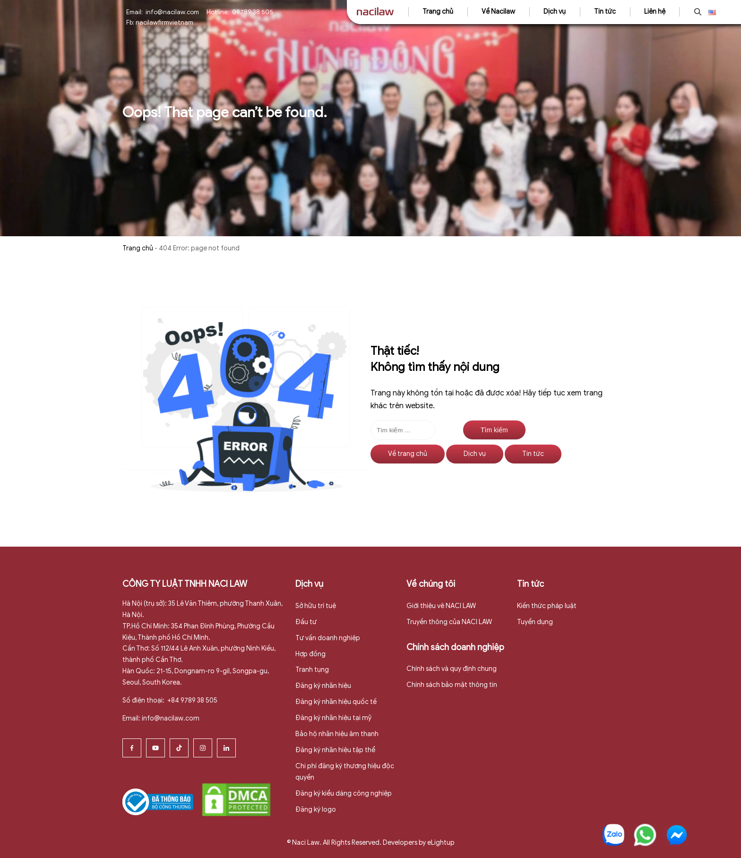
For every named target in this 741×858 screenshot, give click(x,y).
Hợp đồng (310, 654)
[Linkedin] (226, 747)
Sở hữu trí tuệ (315, 606)
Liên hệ (654, 12)
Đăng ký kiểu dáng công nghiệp (343, 793)
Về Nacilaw (498, 12)
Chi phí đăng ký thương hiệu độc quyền (344, 771)
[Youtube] (155, 747)
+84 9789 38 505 (191, 700)
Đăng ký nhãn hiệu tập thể (335, 750)
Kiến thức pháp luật (547, 606)
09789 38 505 (252, 12)
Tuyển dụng (535, 622)
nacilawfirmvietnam (164, 22)
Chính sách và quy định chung (451, 669)
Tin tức (605, 12)
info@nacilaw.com (172, 12)
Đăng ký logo (315, 810)
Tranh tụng (312, 670)
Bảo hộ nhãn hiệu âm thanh (337, 734)
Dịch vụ (554, 12)
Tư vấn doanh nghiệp (327, 638)
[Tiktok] (179, 747)
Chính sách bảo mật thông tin (451, 685)
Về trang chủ (407, 454)
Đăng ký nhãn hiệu (323, 686)
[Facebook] (131, 747)
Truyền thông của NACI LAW (449, 622)
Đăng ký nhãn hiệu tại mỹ (333, 718)
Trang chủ (437, 12)
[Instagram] (202, 747)
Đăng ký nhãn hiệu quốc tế (336, 702)
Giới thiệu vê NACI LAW (441, 606)
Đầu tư (306, 622)
